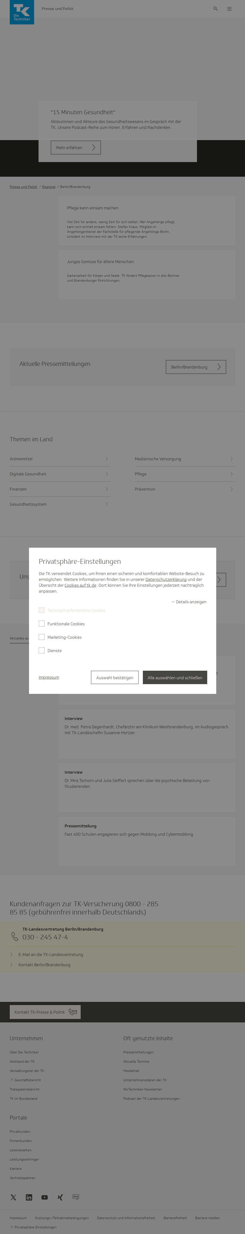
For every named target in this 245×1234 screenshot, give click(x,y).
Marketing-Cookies (65, 637)
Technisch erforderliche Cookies (77, 610)
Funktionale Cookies (66, 624)
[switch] (188, 602)
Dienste (55, 650)
